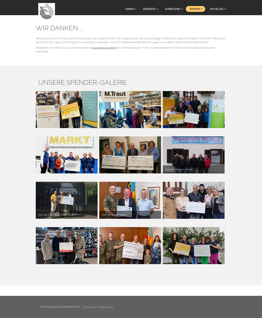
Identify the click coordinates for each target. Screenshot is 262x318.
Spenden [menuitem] (195, 9)
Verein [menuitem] (129, 9)
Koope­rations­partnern (104, 47)
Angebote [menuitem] (149, 9)
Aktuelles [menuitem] (216, 9)
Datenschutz (105, 306)
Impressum (89, 306)
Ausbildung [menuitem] (172, 9)
